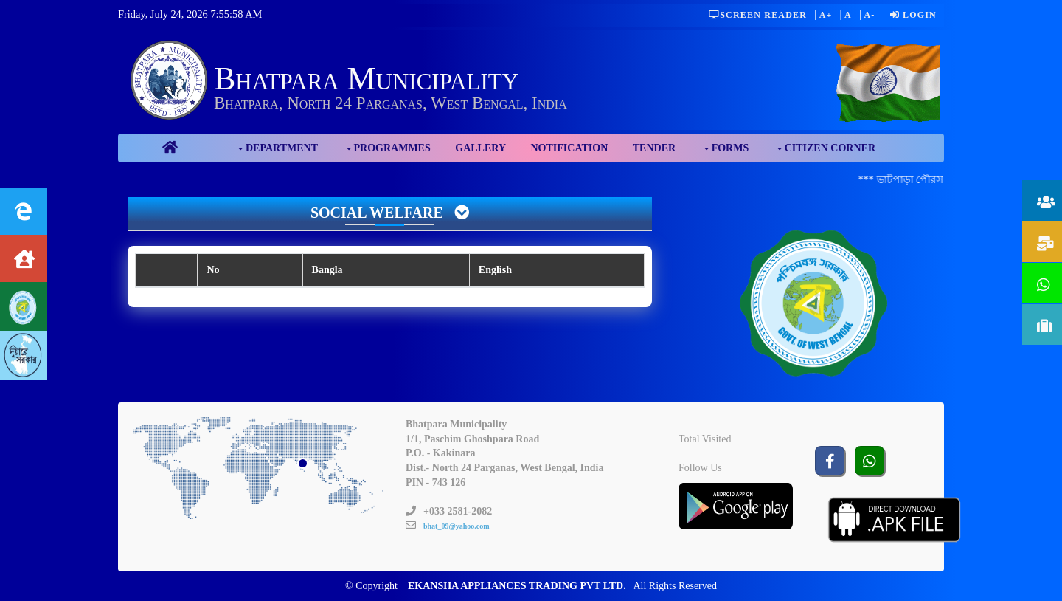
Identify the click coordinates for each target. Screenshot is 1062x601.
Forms (730, 148)
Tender (654, 148)
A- (869, 15)
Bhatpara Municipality (366, 79)
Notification (569, 148)
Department (282, 148)
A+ (826, 15)
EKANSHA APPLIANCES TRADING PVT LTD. (517, 585)
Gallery (480, 148)
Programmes (392, 148)
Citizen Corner (830, 148)
